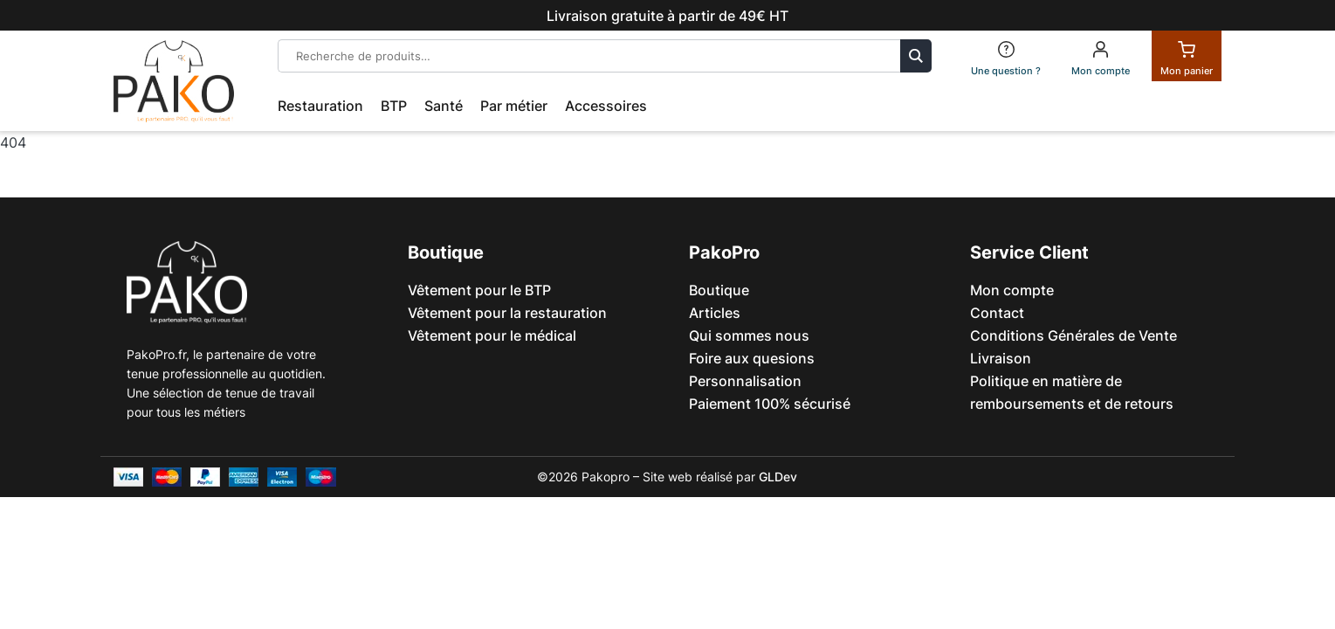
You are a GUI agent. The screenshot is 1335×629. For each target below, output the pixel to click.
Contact (997, 312)
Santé (443, 106)
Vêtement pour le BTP (479, 290)
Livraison (1000, 358)
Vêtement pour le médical (492, 335)
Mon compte (1012, 290)
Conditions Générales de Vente (1073, 335)
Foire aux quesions (752, 358)
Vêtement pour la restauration (507, 312)
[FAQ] (1006, 56)
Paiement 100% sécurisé (769, 403)
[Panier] (1186, 56)
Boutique (719, 290)
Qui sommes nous (749, 335)
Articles (714, 312)
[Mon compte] (1100, 56)
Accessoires (606, 106)
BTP (394, 106)
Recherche (916, 56)
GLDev (778, 476)
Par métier (513, 106)
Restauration (320, 106)
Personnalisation (745, 381)
